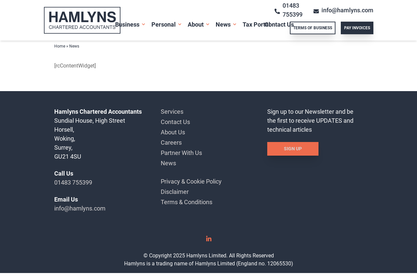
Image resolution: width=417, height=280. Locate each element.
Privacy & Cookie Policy (191, 181)
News (223, 24)
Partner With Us (181, 152)
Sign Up (293, 148)
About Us (173, 132)
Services (172, 111)
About (196, 24)
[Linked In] (209, 241)
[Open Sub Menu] (142, 24)
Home (59, 46)
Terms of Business (312, 28)
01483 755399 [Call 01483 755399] (289, 10)
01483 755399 (73, 182)
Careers (171, 142)
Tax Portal (256, 24)
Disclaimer (175, 191)
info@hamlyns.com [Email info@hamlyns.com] (343, 10)
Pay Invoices (357, 28)
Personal (163, 24)
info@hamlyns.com (79, 208)
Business (127, 24)
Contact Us (279, 24)
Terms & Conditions (186, 202)
